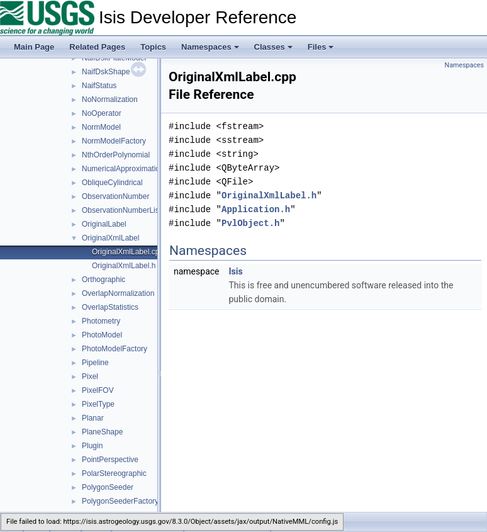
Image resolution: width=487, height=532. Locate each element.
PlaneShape (102, 431)
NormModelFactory (114, 141)
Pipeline (95, 362)
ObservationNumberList (121, 210)
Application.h (255, 209)
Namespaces (210, 47)
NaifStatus (99, 85)
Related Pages (97, 47)
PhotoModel (102, 335)
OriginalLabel (104, 224)
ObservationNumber (115, 196)
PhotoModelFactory (114, 348)
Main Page (34, 47)
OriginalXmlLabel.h (123, 265)
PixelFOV (98, 390)
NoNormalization (110, 99)
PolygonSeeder (107, 487)
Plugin (92, 445)
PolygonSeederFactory (120, 501)
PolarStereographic (114, 473)
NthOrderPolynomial (116, 154)
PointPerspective (110, 459)
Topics (153, 47)
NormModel (101, 127)
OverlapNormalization (118, 293)
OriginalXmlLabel (110, 238)
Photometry (101, 321)
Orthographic (103, 279)
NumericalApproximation (123, 168)
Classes (273, 47)
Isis (235, 271)
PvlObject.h (250, 223)
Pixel (90, 376)
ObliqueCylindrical (112, 182)
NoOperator (101, 113)
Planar (93, 418)
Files (321, 47)
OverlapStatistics (110, 307)
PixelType (98, 404)
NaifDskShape (106, 71)
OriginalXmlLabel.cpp (128, 251)
